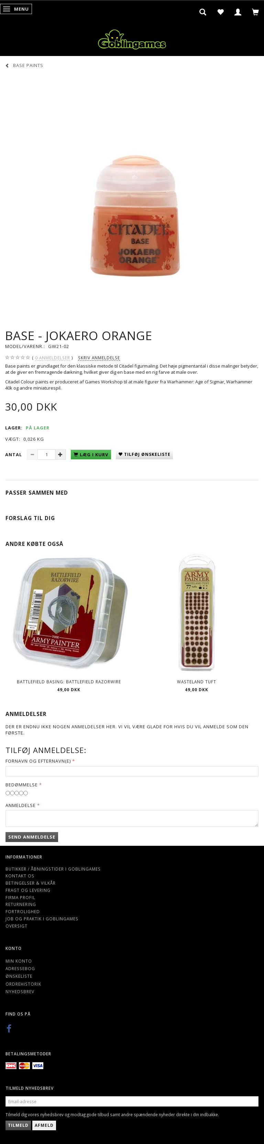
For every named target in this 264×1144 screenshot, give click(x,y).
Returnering (21, 904)
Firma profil (20, 897)
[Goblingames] (132, 38)
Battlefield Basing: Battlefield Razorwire (69, 681)
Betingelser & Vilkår (31, 883)
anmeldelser (52, 358)
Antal (14, 454)
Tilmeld (18, 1125)
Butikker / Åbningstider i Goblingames (53, 869)
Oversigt (17, 926)
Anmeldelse (21, 805)
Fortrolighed (23, 911)
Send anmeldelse (31, 837)
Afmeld (44, 1125)
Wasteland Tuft (196, 681)
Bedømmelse (22, 785)
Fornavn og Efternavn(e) (38, 761)
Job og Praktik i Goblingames (42, 918)
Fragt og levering (28, 890)
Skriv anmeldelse (99, 357)
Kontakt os (20, 875)
